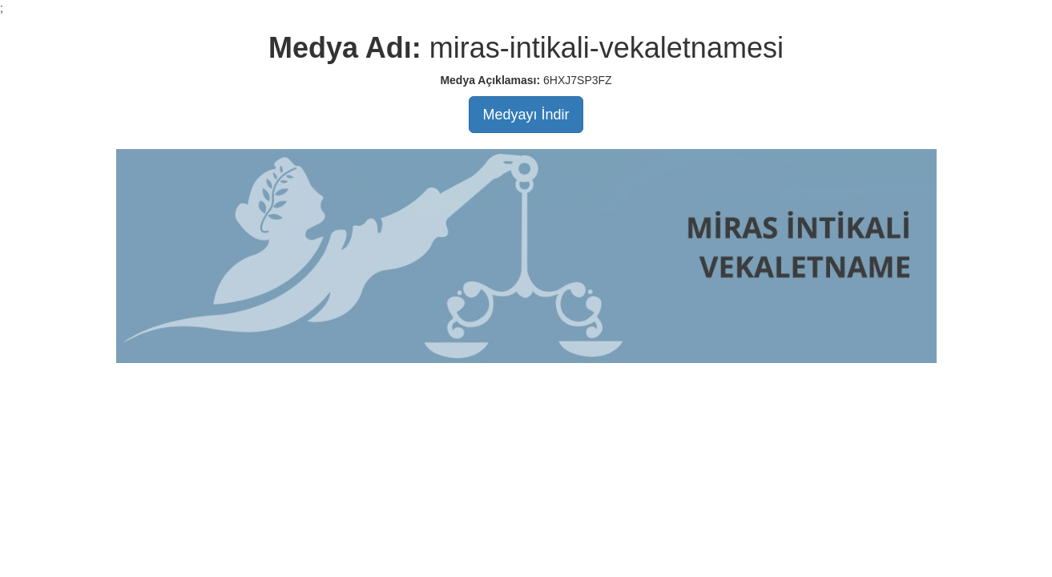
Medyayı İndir (525, 115)
